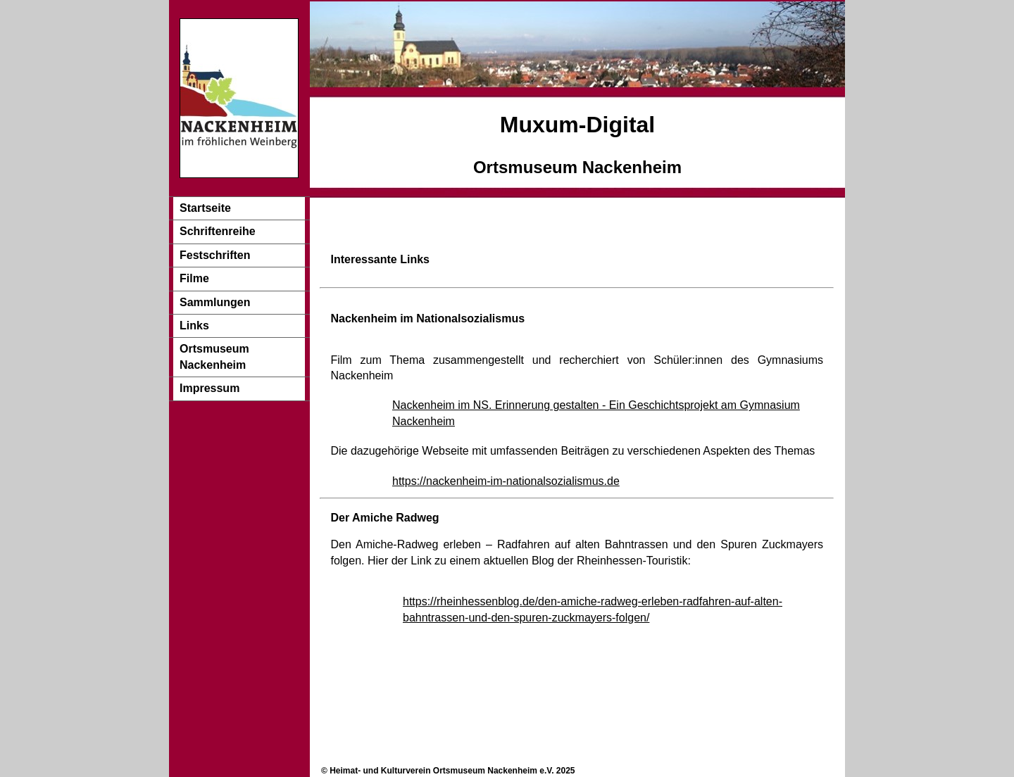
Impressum (209, 388)
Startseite (205, 208)
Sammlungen (215, 302)
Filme (194, 278)
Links (194, 325)
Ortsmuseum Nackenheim (214, 356)
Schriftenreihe (218, 231)
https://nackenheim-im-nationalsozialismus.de (506, 481)
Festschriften (215, 255)
